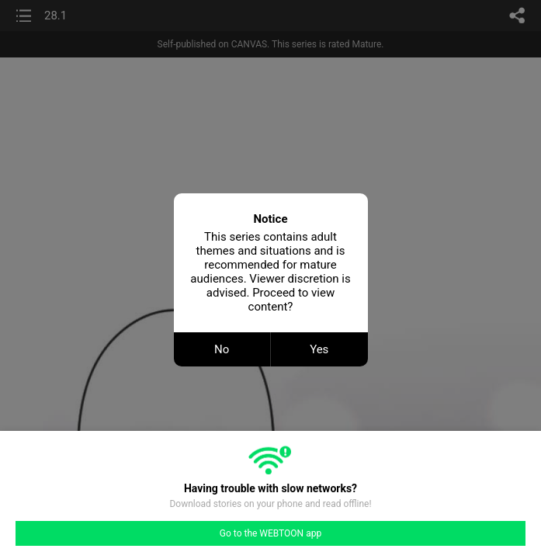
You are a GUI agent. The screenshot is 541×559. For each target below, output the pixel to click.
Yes (319, 349)
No (221, 349)
